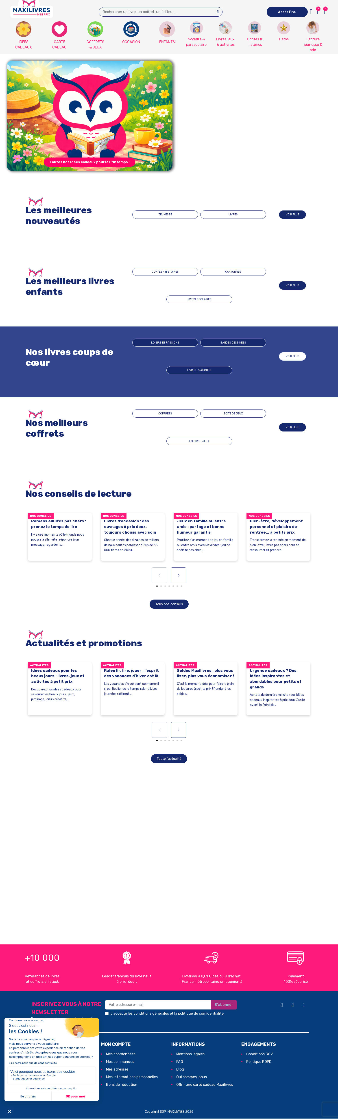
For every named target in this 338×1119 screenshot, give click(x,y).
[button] (325, 12)
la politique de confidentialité (199, 1014)
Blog (180, 1070)
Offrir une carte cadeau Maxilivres (204, 1085)
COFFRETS (159, 427)
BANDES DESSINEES (199, 356)
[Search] (217, 12)
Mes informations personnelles (132, 1077)
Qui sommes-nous (191, 1077)
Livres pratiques (239, 356)
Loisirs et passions (159, 356)
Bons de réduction (121, 1085)
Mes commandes (120, 1062)
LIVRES (219, 214)
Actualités (39, 665)
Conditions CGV (259, 1054)
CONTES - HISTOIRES (159, 285)
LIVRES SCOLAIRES (239, 285)
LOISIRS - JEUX (239, 427)
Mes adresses (117, 1070)
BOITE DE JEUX (199, 427)
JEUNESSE (179, 214)
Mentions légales (190, 1054)
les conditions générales (148, 1014)
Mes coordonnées (120, 1054)
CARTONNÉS (199, 285)
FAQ (179, 1062)
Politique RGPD (259, 1062)
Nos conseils (40, 515)
